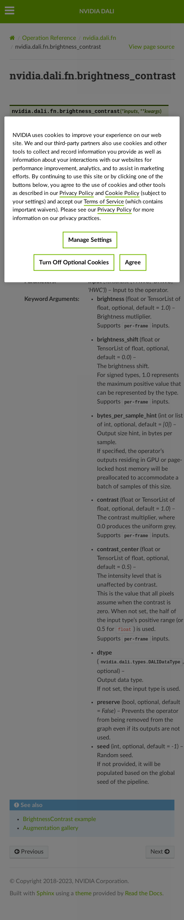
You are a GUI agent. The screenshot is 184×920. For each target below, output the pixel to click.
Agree (133, 262)
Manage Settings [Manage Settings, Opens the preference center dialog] (90, 240)
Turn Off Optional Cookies (74, 262)
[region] (91, 199)
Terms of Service (104, 201)
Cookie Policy (122, 193)
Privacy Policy (76, 193)
